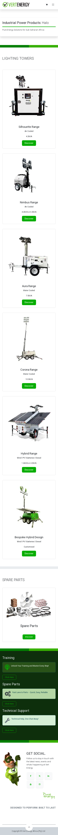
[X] (39, 776)
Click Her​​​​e (9, 730)
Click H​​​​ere (9, 704)
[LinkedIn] (48, 776)
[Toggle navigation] (53, 4)
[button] (29, 827)
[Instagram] (39, 784)
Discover (29, 637)
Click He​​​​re (9, 677)
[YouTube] (30, 784)
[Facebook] (30, 776)
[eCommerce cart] (46, 4)
